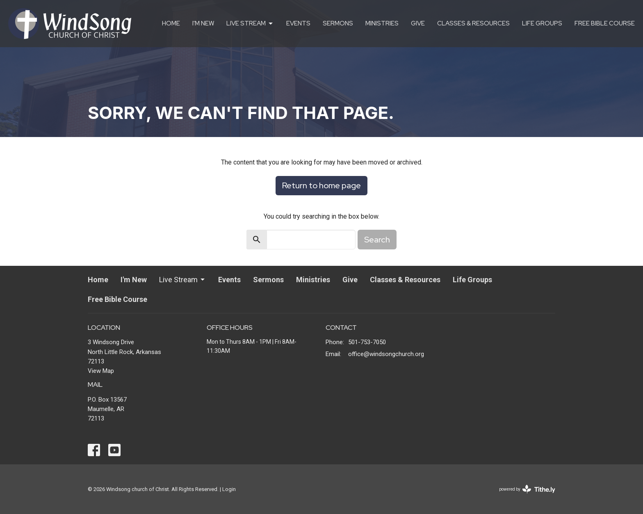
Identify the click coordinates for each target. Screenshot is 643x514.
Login (229, 489)
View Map (101, 371)
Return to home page (321, 185)
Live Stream (250, 23)
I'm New (203, 23)
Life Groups (542, 23)
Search (377, 239)
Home (171, 23)
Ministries (382, 23)
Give (418, 23)
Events (298, 23)
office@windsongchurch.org (386, 354)
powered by (527, 489)
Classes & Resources (473, 23)
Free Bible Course (605, 23)
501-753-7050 (367, 342)
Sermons (338, 23)
